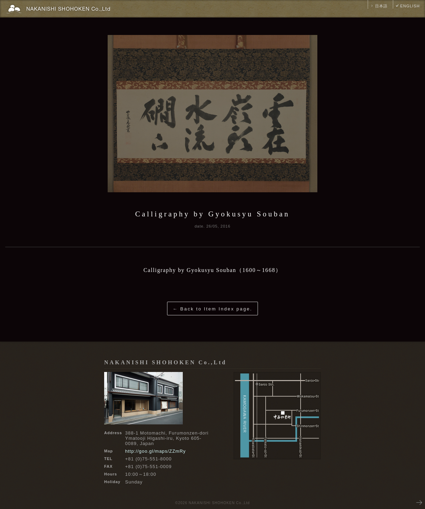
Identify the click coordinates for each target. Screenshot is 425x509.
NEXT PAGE (419, 502)
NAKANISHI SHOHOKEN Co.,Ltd (165, 362)
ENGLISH (410, 6)
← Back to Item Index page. (212, 308)
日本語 (381, 6)
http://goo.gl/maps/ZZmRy (155, 451)
